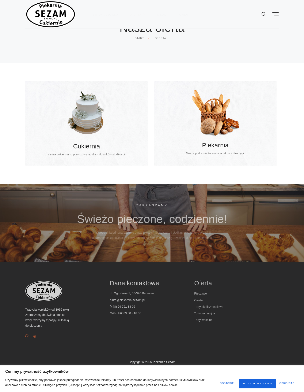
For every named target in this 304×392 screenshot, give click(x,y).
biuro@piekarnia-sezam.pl (127, 320)
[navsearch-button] (264, 8)
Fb (27, 356)
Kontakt (198, 8)
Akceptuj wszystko (276, 380)
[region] (152, 377)
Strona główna (115, 8)
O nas (174, 8)
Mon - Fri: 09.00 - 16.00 (125, 333)
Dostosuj (209, 380)
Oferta (149, 8)
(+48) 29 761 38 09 (122, 326)
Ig (35, 356)
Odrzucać (239, 380)
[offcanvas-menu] (275, 8)
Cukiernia (86, 155)
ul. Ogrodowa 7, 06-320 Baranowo (132, 313)
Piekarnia (215, 154)
